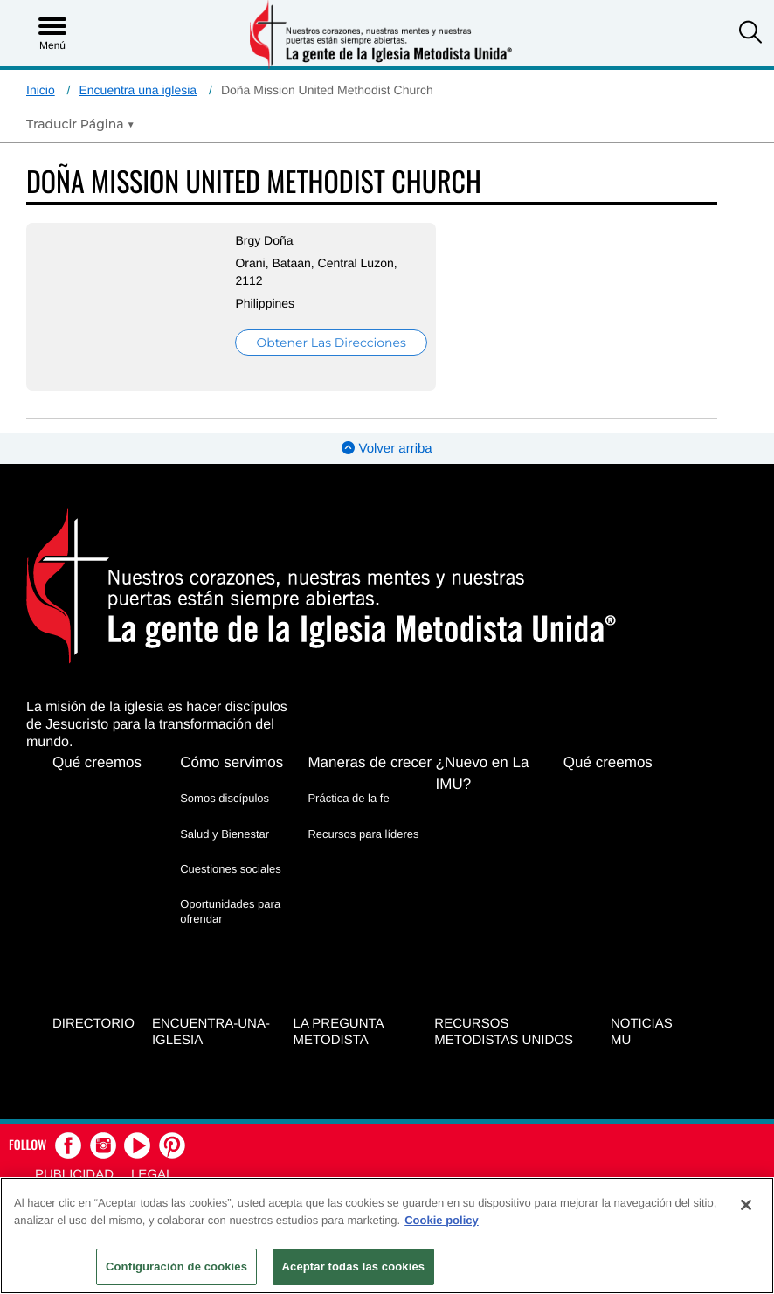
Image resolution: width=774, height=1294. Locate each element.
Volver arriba (387, 448)
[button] (750, 34)
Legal (152, 1172)
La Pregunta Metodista (339, 1030)
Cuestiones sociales (230, 868)
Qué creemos (97, 762)
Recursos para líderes (363, 833)
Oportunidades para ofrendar (230, 910)
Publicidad (74, 1172)
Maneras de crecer (370, 762)
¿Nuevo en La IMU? (482, 773)
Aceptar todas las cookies (353, 1266)
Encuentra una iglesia (138, 90)
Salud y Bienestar (224, 833)
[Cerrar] (746, 1205)
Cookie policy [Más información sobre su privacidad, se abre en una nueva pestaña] (441, 1220)
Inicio (40, 90)
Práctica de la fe (348, 798)
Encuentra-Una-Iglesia (211, 1030)
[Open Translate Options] (80, 124)
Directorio (93, 1021)
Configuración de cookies (176, 1266)
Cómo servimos (231, 762)
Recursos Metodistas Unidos (503, 1030)
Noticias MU (642, 1030)
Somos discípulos (224, 798)
